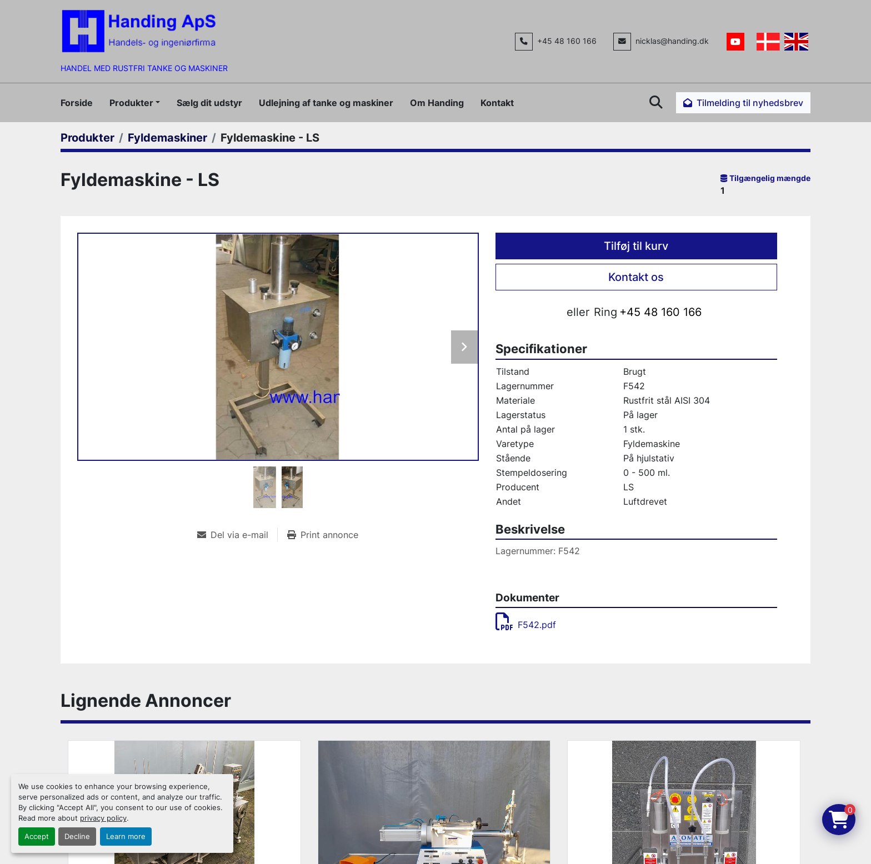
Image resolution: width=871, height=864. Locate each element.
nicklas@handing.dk (672, 41)
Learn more (126, 836)
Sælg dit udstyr (209, 102)
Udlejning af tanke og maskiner (326, 102)
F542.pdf (525, 624)
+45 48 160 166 (567, 41)
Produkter (131, 102)
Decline (77, 836)
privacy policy (103, 818)
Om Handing (437, 102)
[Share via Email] (237, 535)
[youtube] (735, 42)
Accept (36, 836)
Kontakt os (636, 277)
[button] (134, 102)
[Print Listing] (323, 535)
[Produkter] (87, 137)
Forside (77, 102)
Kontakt (497, 102)
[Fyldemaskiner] (167, 137)
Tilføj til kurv (636, 246)
